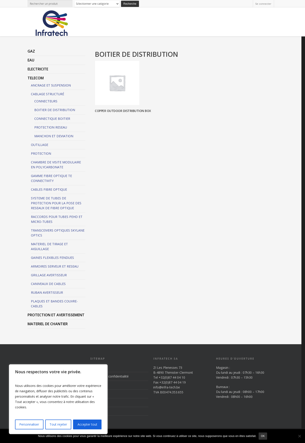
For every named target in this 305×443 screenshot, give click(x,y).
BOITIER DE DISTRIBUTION (54, 110)
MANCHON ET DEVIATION (53, 136)
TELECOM (36, 78)
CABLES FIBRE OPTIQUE (49, 189)
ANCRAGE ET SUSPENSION (51, 85)
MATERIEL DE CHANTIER (48, 323)
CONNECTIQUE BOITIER (52, 118)
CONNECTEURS (45, 101)
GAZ (31, 51)
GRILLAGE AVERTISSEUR (49, 275)
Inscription (97, 367)
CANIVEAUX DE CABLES (48, 284)
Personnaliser (29, 424)
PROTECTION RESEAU (50, 127)
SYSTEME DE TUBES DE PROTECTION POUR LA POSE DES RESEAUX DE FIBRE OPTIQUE (56, 203)
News (94, 402)
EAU (31, 60)
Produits (96, 394)
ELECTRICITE (38, 69)
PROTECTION (41, 153)
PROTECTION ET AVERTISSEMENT (56, 314)
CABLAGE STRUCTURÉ (47, 94)
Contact (96, 411)
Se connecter (263, 3)
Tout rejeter (58, 424)
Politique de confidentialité (109, 376)
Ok (263, 436)
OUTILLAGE (39, 145)
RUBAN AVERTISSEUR (47, 292)
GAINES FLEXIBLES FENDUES (52, 257)
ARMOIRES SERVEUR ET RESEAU (54, 266)
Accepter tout (87, 424)
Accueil (95, 385)
